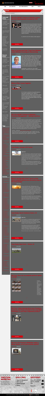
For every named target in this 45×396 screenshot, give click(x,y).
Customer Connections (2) (5, 149)
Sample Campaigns (21, 383)
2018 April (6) (5, 214)
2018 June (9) (5, 212)
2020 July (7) (4, 184)
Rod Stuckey (13, 54)
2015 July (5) (4, 262)
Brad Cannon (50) (5, 128)
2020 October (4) (5, 193)
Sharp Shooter (20, 382)
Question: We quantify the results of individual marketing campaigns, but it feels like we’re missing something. (5, 41)
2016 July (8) (4, 245)
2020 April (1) (5, 188)
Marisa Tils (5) (5, 161)
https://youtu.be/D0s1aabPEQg (25, 130)
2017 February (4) (5, 234)
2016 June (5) (5, 246)
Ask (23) (4, 153)
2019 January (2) (5, 207)
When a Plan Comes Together (21, 83)
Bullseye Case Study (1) (5, 168)
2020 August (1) (5, 183)
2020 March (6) (5, 189)
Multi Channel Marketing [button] (23, 6)
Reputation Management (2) (5, 138)
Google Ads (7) (5, 146)
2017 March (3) (5, 232)
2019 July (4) (4, 199)
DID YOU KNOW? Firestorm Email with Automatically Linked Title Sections (5, 105)
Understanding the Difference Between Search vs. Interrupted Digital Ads (5, 91)
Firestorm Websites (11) (5, 145)
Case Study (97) (5, 131)
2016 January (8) (5, 258)
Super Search (5, 111)
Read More (17, 44)
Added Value (4, 27)
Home (5, 6)
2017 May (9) (5, 230)
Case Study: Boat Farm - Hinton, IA (22, 244)
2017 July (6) (4, 228)
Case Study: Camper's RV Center (22, 147)
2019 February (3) (5, 205)
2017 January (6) (5, 240)
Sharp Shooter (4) (5, 152)
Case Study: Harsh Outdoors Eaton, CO (5, 32)
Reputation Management (22, 380)
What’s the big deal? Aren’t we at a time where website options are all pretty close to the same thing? (26, 180)
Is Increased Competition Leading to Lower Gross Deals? (5, 22)
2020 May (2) (5, 186)
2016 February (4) (5, 251)
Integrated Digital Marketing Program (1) (5, 170)
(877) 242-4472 (6, 381)
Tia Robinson (13, 21)
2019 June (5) (5, 200)
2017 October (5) (5, 239)
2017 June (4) (5, 229)
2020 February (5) (5, 190)
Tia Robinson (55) (5, 135)
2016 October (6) (5, 256)
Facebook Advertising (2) (5, 165)
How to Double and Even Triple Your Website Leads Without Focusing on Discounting (5, 117)
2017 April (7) (5, 231)
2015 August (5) (5, 261)
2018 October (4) (5, 222)
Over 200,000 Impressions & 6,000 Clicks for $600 (5, 71)
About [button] (33, 6)
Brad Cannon (13, 85)
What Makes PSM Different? (5, 66)
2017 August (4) (5, 227)
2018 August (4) (5, 211)
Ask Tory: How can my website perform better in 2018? (26, 276)
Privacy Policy (21, 394)
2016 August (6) (5, 244)
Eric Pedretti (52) (5, 130)
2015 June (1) (5, 263)
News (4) (4, 160)
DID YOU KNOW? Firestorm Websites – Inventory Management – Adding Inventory (25, 115)
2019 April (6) (5, 203)
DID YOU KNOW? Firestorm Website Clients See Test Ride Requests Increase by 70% (5, 79)
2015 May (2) (5, 265)
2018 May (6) (5, 213)
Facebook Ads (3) (5, 159)
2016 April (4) (5, 248)
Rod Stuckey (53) (5, 129)
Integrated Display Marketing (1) (6, 157)
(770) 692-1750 (6, 383)
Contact (39, 6)
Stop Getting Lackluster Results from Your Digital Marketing (5, 98)
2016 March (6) (5, 250)
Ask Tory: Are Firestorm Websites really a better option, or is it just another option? (25, 343)
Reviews (18, 385)
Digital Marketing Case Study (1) (5, 173)
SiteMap (16, 394)
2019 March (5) (5, 204)
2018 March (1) (5, 215)
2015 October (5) (5, 270)
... (26, 39)
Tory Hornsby (13, 183)
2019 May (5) (5, 201)
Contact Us (32, 386)
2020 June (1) (5, 185)
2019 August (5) (5, 198)
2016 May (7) (5, 247)
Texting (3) (4, 151)
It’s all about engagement (4, 49)
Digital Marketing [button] (12, 6)
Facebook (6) (5, 147)
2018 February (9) (5, 216)
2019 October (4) (5, 206)
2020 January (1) (5, 195)
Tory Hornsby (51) (5, 136)
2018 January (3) (5, 223)
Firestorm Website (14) (4, 163)
